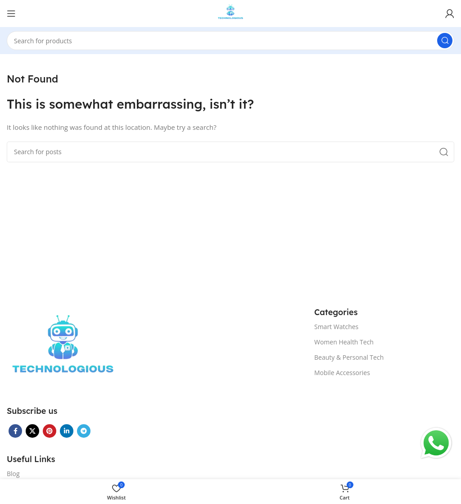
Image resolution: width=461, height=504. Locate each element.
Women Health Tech (344, 342)
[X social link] (32, 431)
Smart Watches (336, 326)
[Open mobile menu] (11, 14)
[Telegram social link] (83, 431)
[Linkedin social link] (66, 431)
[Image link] (63, 350)
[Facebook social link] (15, 431)
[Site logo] (231, 12)
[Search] (230, 40)
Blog (13, 473)
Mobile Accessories (342, 372)
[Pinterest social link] (49, 431)
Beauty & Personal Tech (349, 357)
